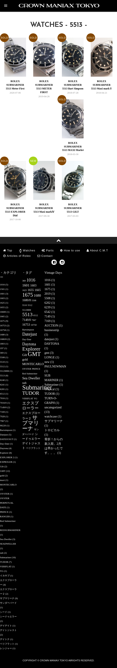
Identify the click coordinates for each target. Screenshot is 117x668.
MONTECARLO (8, 484)
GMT (2, 471)
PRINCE (4, 512)
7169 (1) (49, 321)
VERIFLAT (5, 566)
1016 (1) (49, 280)
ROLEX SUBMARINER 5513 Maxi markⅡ (101, 85)
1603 (2, 298)
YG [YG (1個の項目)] (35, 398)
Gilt (2, 466)
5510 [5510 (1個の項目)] (24, 305)
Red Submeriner (8, 521)
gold (2, 475)
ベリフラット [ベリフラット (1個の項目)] (33, 448)
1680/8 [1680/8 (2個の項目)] (26, 300)
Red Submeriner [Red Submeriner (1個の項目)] (29, 373)
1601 (2, 293)
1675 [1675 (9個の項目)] (27, 295)
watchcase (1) (52, 416)
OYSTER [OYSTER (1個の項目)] (26, 369)
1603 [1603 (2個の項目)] (33, 285)
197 (2, 348)
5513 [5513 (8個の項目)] (27, 314)
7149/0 (3, 407)
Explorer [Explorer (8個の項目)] (31, 349)
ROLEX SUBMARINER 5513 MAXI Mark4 (73, 146)
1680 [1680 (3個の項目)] (37, 295)
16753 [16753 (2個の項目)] (26, 324)
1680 (2, 334)
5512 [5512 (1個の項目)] (30, 305)
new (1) (49, 362)
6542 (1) (49, 312)
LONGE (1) (51, 357)
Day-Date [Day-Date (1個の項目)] (26, 339)
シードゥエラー (8, 616)
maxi (2, 480)
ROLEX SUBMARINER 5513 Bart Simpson (72, 85)
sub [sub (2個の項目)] (24, 383)
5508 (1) (49, 298)
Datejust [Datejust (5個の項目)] (29, 334)
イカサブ (5, 575)
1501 (2, 289)
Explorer (4, 452)
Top (7, 250)
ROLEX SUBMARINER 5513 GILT (73, 208)
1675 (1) (49, 289)
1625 (2, 302)
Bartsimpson (6, 430)
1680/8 (3, 339)
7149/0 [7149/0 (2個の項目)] (26, 320)
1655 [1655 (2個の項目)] (31, 290)
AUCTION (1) (53, 325)
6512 (2, 393)
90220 (3, 425)
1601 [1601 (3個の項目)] (25, 285)
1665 (2, 316)
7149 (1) (49, 316)
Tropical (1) (51, 389)
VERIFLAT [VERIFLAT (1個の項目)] (27, 398)
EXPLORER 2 (7, 457)
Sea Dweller (6, 539)
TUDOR (4, 562)
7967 (2, 421)
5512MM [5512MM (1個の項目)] (26, 310)
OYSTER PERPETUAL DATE (6, 503)
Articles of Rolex (17, 255)
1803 (2, 343)
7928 (2, 416)
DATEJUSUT (6, 439)
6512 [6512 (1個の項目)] (35, 315)
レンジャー (6, 648)
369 (2, 352)
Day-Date (4, 443)
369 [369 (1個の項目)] (24, 281)
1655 (2, 307)
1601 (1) (49, 284)
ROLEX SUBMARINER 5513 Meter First (15, 85)
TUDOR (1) (51, 393)
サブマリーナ (7, 598)
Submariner (5, 557)
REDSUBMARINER (10, 530)
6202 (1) (49, 302)
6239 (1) (49, 307)
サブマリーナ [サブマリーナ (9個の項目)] (30, 423)
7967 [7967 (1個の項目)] (34, 320)
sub (1, 553)
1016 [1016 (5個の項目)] (30, 280)
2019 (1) (49, 293)
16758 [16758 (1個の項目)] (34, 325)
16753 (3, 325)
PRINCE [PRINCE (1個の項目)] (36, 369)
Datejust (4, 434)
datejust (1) (51, 339)
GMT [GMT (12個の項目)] (34, 354)
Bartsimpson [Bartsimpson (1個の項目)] (28, 329)
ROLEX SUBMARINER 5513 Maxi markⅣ (43, 208)
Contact (45, 255)
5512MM (4, 371)
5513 (2, 375)
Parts (48, 250)
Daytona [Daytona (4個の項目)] (29, 344)
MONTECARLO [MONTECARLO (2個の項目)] (33, 364)
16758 (3, 330)
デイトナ (5, 639)
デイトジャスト (8, 630)
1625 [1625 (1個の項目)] (24, 290)
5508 (2, 357)
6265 (2, 389)
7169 (2, 412)
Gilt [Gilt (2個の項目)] (24, 355)
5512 (2, 366)
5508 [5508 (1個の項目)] (34, 300)
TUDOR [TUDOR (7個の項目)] (30, 393)
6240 (2, 380)
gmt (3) (49, 352)
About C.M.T (97, 250)
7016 (2, 398)
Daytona (4, 448)
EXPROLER (6, 462)
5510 (2, 362)
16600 (3, 312)
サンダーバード (8, 603)
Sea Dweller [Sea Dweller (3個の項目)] (31, 378)
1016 (2, 284)
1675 (2, 321)
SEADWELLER (8, 543)
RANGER (5, 516)
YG (1, 571)
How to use (70, 250)
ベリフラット (7, 643)
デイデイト (6, 625)
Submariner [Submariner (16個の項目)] (37, 387)
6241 (2, 384)
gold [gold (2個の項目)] (25, 359)
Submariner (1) (53, 384)
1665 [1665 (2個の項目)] (38, 290)
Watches (29, 250)
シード (3, 612)
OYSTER (4, 493)
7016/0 (3, 402)
